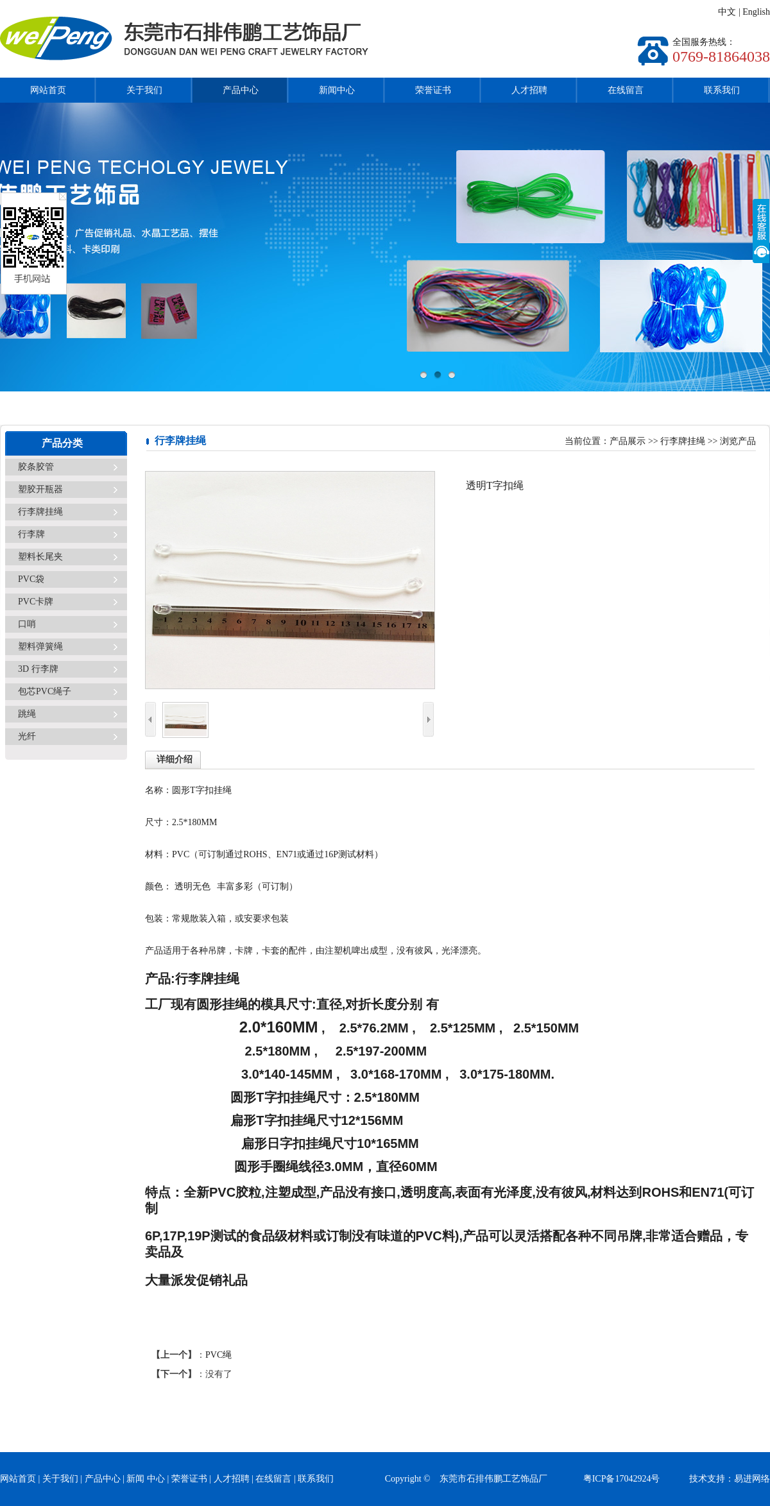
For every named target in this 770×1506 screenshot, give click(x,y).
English (756, 12)
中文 (727, 12)
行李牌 (31, 534)
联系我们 (722, 90)
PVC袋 (31, 579)
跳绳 (27, 714)
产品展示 (628, 441)
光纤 (27, 736)
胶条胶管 (36, 467)
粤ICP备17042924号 (635, 1479)
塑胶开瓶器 (40, 489)
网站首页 (48, 90)
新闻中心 (337, 90)
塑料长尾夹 (40, 556)
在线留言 (626, 90)
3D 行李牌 (38, 669)
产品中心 (241, 90)
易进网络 (752, 1479)
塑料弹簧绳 (40, 646)
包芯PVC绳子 (44, 691)
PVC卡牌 (35, 601)
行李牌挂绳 (40, 512)
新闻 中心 (145, 1479)
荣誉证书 (433, 90)
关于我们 (144, 90)
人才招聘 (529, 90)
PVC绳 (218, 1355)
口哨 (27, 624)
